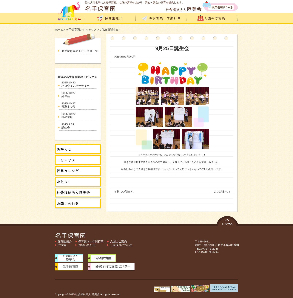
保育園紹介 (65, 241)
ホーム (59, 29)
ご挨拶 (62, 245)
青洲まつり (68, 105)
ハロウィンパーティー (75, 84)
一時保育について (121, 245)
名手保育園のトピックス (81, 29)
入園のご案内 (118, 241)
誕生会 (68, 94)
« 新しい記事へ (124, 191)
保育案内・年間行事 (91, 241)
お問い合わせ (86, 245)
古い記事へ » (222, 191)
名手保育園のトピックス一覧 (79, 51)
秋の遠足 (68, 115)
